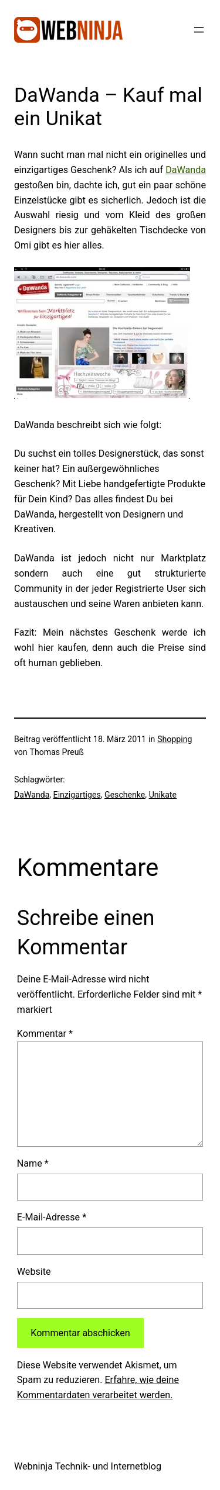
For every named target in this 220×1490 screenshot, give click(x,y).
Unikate (163, 794)
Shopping (174, 739)
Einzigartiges (77, 794)
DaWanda (185, 169)
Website (34, 1271)
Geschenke (124, 794)
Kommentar (45, 1033)
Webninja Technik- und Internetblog (87, 1466)
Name (33, 1163)
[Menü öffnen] (199, 30)
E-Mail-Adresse (51, 1217)
